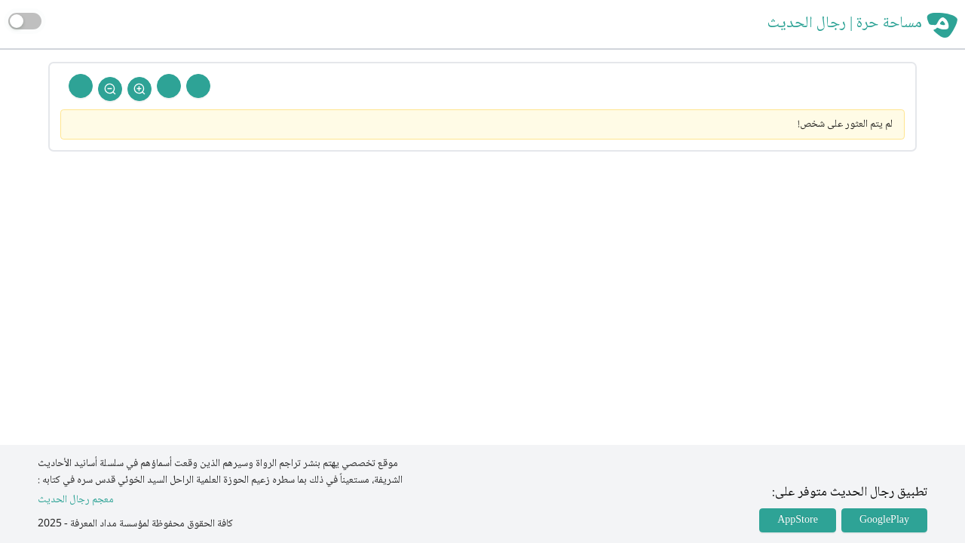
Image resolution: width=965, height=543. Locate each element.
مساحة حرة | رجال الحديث (844, 24)
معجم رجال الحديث (76, 500)
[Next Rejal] (169, 86)
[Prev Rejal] (198, 86)
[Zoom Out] (110, 89)
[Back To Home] (81, 86)
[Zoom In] (139, 89)
